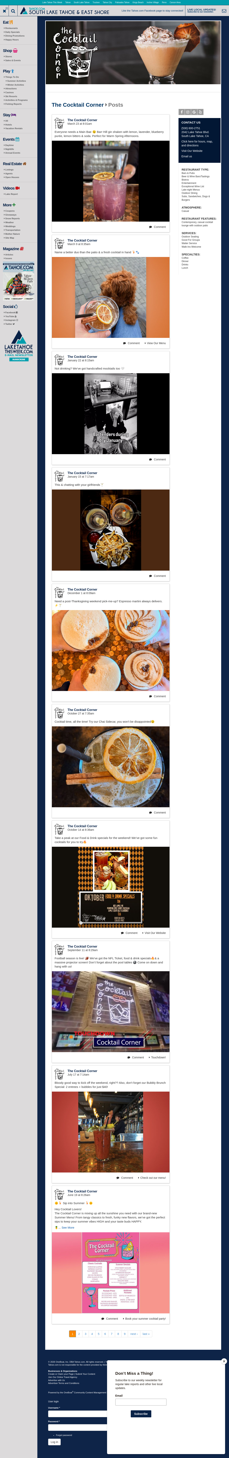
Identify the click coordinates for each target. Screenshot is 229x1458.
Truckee (96, 2)
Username (54, 1408)
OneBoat (69, 1392)
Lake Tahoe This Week (52, 2)
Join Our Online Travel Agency (62, 1377)
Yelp (200, 112)
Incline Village (153, 2)
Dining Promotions (14, 36)
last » (146, 1333)
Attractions (11, 88)
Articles (9, 254)
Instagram (11, 320)
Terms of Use (111, 1362)
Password (54, 1421)
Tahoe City (107, 2)
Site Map (9, 238)
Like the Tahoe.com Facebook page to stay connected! (152, 10)
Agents (9, 173)
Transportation (12, 230)
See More (68, 1227)
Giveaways (10, 215)
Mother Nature (12, 234)
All (6, 121)
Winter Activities (15, 85)
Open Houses (12, 177)
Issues (8, 258)
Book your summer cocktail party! (144, 1318)
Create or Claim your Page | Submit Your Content (71, 1374)
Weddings (10, 226)
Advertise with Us (56, 1380)
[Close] (224, 1386)
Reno (164, 2)
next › (134, 1333)
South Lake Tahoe (81, 2)
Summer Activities (16, 81)
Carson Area (175, 2)
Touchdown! (157, 1057)
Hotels (8, 125)
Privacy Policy (126, 1362)
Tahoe (68, 2)
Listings (9, 169)
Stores (8, 56)
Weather (9, 222)
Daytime (9, 145)
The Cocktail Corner (78, 105)
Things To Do (12, 77)
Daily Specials (12, 32)
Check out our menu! (152, 1177)
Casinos (9, 92)
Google (194, 112)
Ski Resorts (11, 96)
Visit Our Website (154, 932)
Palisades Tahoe (122, 2)
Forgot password (64, 1435)
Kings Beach (138, 2)
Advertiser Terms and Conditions (63, 1383)
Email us (186, 156)
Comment (157, 226)
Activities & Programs (16, 100)
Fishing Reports (13, 104)
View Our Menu (155, 343)
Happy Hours (12, 39)
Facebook (11, 312)
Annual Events (12, 153)
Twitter (10, 324)
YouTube (10, 316)
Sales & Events (13, 60)
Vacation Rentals (14, 128)
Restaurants (11, 28)
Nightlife (9, 149)
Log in (54, 1442)
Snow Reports (12, 218)
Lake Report (11, 194)
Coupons (10, 211)
